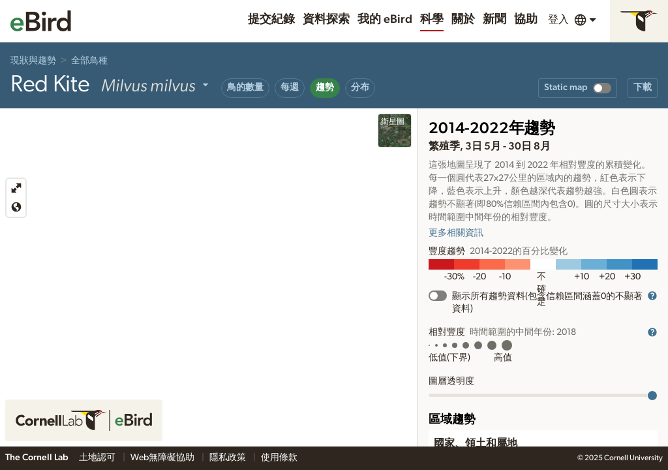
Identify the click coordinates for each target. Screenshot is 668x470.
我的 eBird (384, 19)
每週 (290, 87)
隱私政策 (228, 457)
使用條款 (279, 457)
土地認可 (98, 457)
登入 (558, 19)
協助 (526, 19)
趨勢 (325, 87)
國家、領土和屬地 (475, 443)
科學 (432, 19)
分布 (360, 87)
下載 (642, 87)
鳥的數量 (245, 87)
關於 (463, 19)
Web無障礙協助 (163, 457)
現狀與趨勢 (33, 60)
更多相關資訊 (456, 233)
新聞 (494, 19)
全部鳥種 (89, 60)
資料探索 (326, 19)
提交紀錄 (271, 19)
